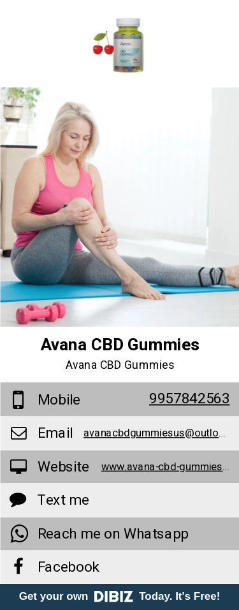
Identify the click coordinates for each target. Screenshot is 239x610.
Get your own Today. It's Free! (120, 596)
